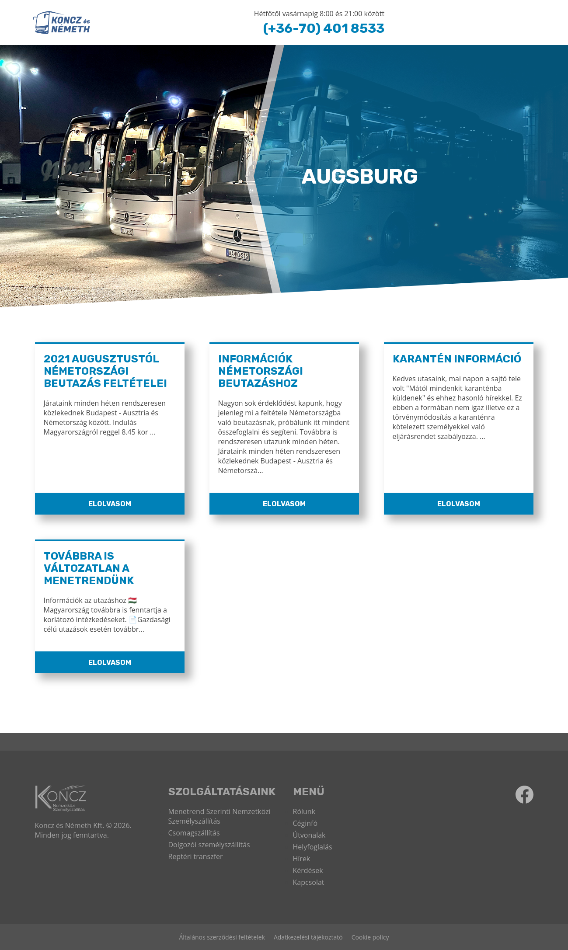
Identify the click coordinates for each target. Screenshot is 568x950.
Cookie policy (370, 937)
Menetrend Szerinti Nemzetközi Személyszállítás (219, 816)
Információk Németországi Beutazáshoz (260, 371)
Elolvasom (109, 504)
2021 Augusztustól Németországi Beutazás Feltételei (105, 371)
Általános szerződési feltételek (222, 937)
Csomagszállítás (194, 833)
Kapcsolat (308, 882)
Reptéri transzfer (195, 856)
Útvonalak (309, 835)
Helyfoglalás (312, 847)
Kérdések (308, 870)
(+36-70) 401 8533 (323, 28)
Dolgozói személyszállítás (209, 844)
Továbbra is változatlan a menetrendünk (89, 568)
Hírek (301, 858)
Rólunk (304, 811)
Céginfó (305, 823)
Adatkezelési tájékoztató (308, 937)
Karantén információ (457, 359)
